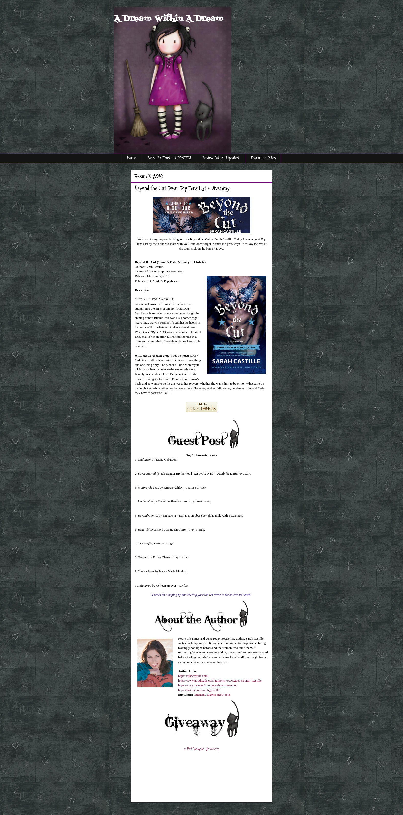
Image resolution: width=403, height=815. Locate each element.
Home (131, 158)
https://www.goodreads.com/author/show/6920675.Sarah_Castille (220, 680)
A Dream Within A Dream (168, 19)
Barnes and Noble (218, 694)
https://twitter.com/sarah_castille (198, 690)
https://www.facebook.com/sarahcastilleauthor (207, 685)
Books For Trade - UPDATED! (169, 158)
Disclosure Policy (263, 158)
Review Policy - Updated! (221, 158)
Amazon (199, 694)
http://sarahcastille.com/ (193, 676)
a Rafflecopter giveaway (201, 748)
